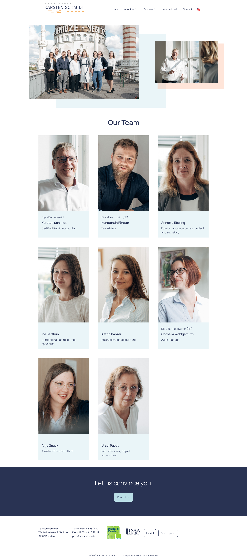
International (170, 9)
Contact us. (123, 497)
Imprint (150, 533)
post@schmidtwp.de (83, 536)
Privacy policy (168, 533)
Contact (187, 9)
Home (115, 9)
